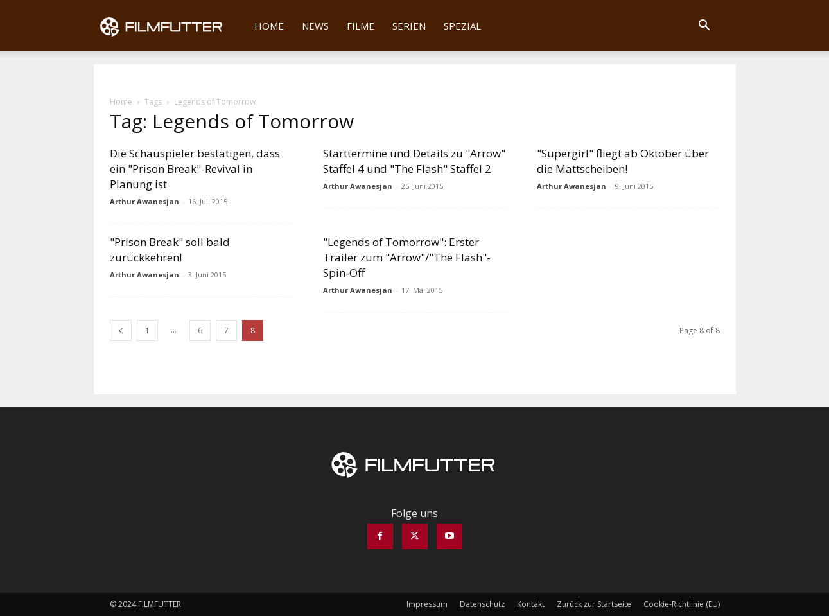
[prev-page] (121, 330)
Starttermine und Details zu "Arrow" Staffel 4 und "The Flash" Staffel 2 (414, 161)
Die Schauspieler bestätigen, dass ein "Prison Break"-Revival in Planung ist (195, 168)
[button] (704, 26)
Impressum (427, 604)
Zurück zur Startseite (594, 604)
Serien (409, 25)
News (315, 25)
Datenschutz (482, 604)
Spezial (462, 25)
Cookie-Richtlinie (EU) (681, 604)
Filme (360, 25)
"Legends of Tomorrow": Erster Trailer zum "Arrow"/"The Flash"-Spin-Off (407, 257)
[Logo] (170, 25)
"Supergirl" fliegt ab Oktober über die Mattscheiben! (623, 161)
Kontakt (531, 604)
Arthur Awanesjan (144, 201)
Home (269, 25)
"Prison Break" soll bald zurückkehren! (170, 249)
